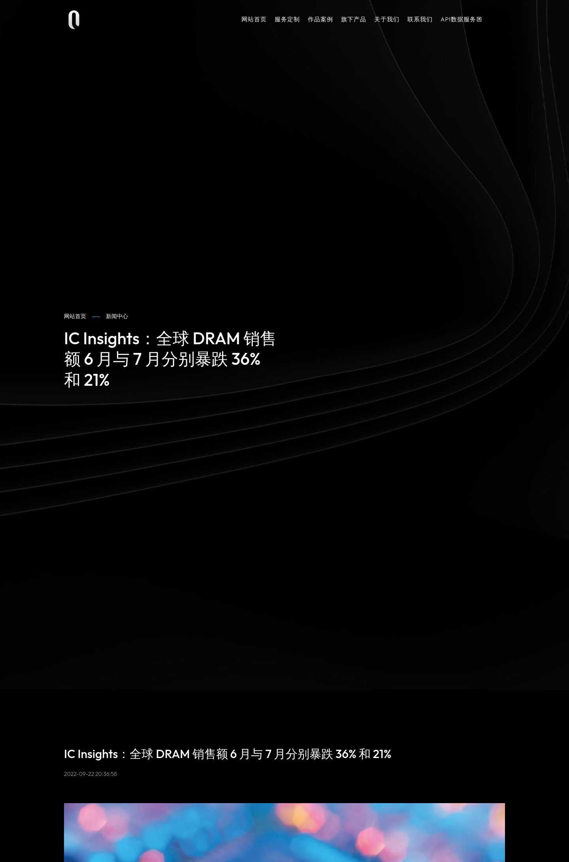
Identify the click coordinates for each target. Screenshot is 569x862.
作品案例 (320, 19)
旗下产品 (353, 19)
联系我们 (420, 19)
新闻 (117, 316)
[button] (496, 19)
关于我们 (386, 19)
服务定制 (287, 19)
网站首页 (254, 19)
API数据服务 (461, 19)
